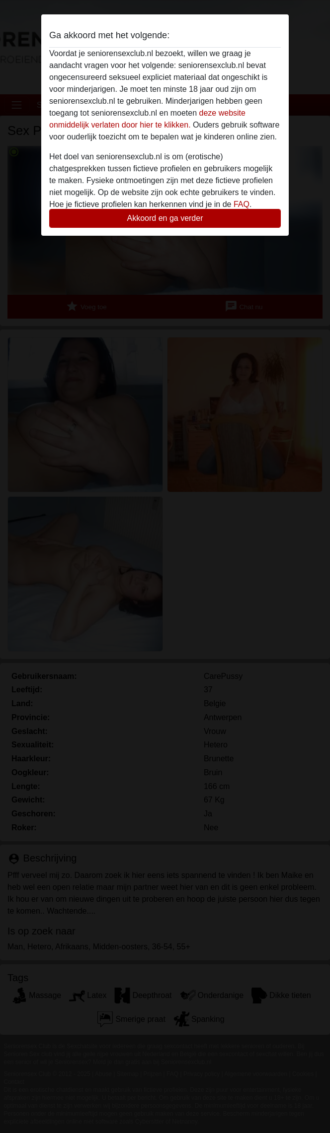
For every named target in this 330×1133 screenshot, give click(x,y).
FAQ (241, 204)
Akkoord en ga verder (165, 218)
